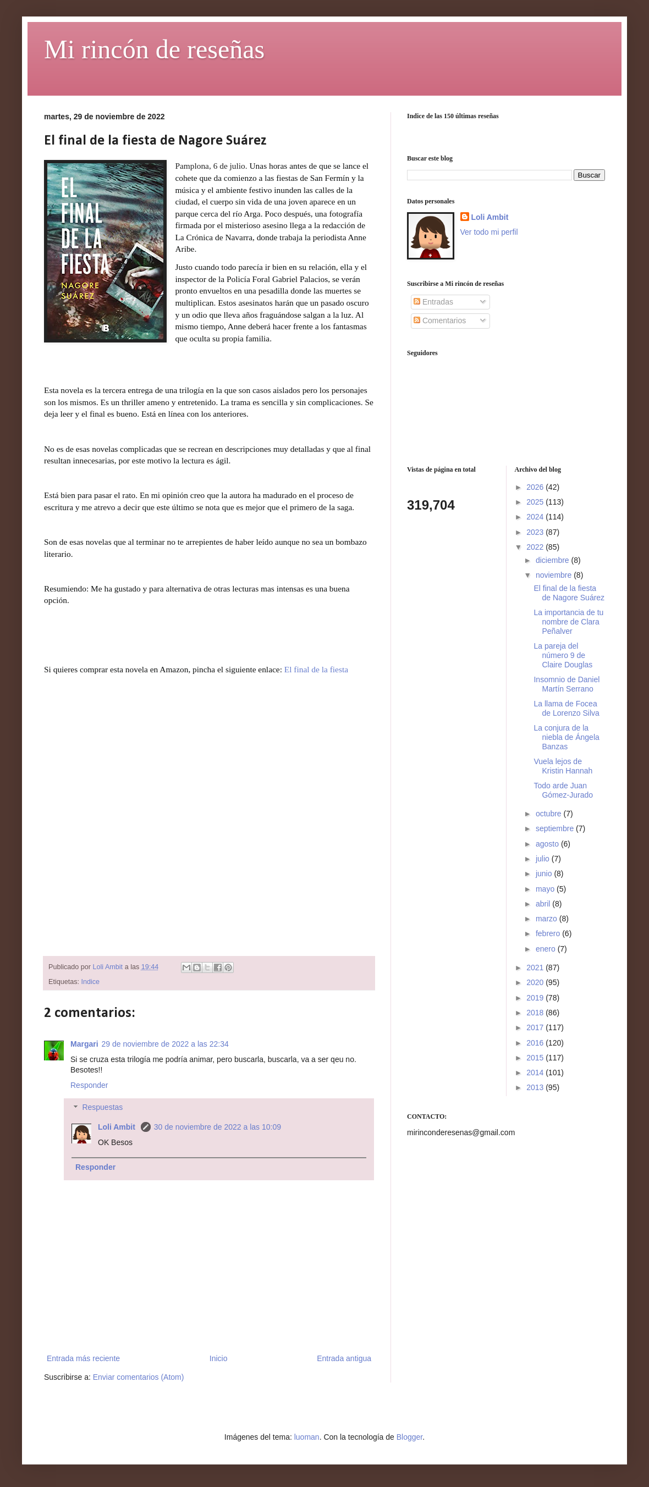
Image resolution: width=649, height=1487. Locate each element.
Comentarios (440, 320)
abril (544, 903)
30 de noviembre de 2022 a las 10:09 (217, 1127)
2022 (536, 547)
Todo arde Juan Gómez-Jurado (563, 790)
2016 (536, 1042)
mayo (546, 889)
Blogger (409, 1437)
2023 (536, 532)
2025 (536, 501)
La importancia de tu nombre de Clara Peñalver (568, 621)
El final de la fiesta (316, 669)
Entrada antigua (344, 1358)
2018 (536, 1012)
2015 (536, 1057)
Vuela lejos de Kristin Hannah (563, 766)
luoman (307, 1437)
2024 (536, 516)
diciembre (553, 560)
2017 (536, 1027)
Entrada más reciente (83, 1358)
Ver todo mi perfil (489, 232)
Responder (89, 1085)
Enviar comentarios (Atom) (138, 1377)
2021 (536, 967)
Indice (90, 982)
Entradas (433, 301)
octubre (550, 813)
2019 (536, 997)
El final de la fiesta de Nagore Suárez (569, 593)
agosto (548, 843)
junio (545, 873)
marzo (547, 918)
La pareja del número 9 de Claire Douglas (563, 655)
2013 (536, 1087)
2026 (536, 487)
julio (544, 858)
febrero (549, 933)
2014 (536, 1072)
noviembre (555, 575)
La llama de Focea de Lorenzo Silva (566, 708)
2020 (536, 982)
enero (547, 948)
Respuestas (102, 1107)
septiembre (556, 828)
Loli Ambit (118, 1127)
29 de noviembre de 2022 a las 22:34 (165, 1044)
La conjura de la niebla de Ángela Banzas (566, 737)
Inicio (219, 1358)
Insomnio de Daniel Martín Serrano (567, 684)
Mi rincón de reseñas (154, 49)
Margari (84, 1044)
